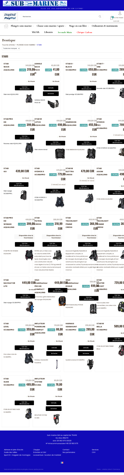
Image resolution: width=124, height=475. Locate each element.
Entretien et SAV (39, 452)
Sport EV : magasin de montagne (17, 455)
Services (95, 450)
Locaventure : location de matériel (47, 455)
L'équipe (36, 450)
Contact (66, 450)
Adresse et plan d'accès (13, 450)
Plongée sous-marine (21, 26)
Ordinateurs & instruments (105, 26)
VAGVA (35, 32)
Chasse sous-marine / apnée (50, 26)
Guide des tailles (10, 452)
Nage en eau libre (78, 26)
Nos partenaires (69, 452)
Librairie (48, 32)
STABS (39, 45)
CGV (93, 452)
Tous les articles (8, 45)
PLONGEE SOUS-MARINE (26, 45)
